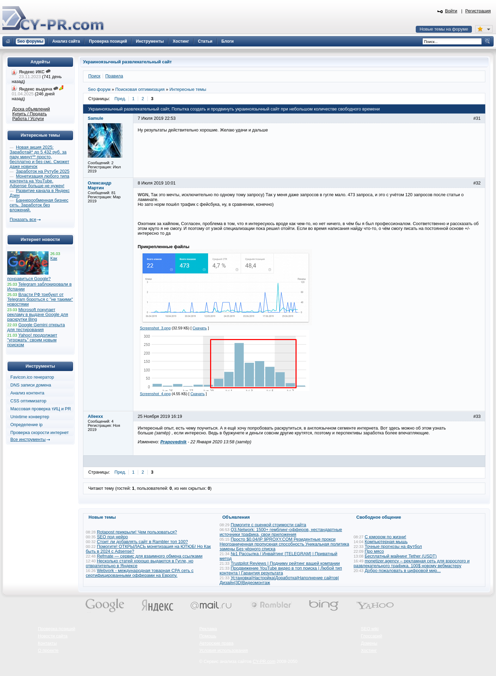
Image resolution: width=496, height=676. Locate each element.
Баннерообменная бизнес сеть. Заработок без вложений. (39, 205)
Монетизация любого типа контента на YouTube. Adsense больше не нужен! (39, 181)
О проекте (48, 650)
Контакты (47, 643)
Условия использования (223, 650)
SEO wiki (370, 628)
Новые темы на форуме (444, 29)
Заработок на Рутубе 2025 (42, 171)
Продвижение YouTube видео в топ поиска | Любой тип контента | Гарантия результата (281, 570)
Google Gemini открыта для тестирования (36, 327)
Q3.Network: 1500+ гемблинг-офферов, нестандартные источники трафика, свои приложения (281, 532)
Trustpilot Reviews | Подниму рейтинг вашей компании (285, 563)
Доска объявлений (31, 109)
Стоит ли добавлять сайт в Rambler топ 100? (142, 541)
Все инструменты (27, 439)
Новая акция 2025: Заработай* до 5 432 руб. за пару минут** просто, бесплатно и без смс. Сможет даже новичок (39, 157)
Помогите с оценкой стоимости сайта (268, 524)
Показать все (23, 219)
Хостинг (369, 650)
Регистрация (478, 11)
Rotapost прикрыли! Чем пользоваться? (137, 532)
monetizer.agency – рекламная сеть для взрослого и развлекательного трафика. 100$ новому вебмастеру (412, 563)
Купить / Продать (29, 114)
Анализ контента (27, 393)
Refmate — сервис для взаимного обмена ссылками (150, 556)
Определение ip (26, 424)
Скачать (200, 328)
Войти (451, 11)
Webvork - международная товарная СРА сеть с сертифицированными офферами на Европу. (140, 573)
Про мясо (374, 551)
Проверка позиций (56, 628)
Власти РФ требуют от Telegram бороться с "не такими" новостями (40, 299)
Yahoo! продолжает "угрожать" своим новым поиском (32, 340)
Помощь (207, 636)
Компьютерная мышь (386, 541)
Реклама (208, 628)
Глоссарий (371, 636)
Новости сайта (53, 636)
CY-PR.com (264, 661)
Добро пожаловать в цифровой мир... (403, 570)
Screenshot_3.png (155, 328)
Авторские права (216, 643)
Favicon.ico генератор (32, 377)
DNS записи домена (30, 385)
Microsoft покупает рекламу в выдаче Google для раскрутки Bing (37, 314)
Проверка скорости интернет (39, 432)
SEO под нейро (112, 537)
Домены (369, 643)
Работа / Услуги (28, 118)
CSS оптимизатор (28, 401)
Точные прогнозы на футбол (393, 546)
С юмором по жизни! (385, 537)
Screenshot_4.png (155, 394)
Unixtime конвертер (29, 416)
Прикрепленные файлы (163, 246)
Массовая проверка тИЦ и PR (40, 408)
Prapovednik (173, 442)
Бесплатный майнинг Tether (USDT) (401, 556)
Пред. (120, 98)
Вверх (455, 652)
